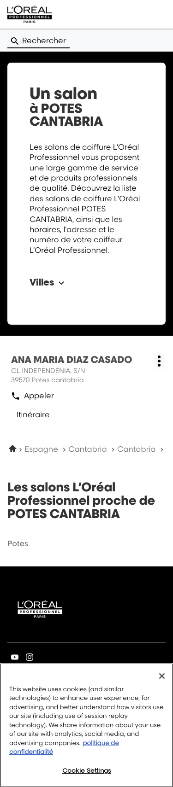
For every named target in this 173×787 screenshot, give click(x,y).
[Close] (162, 681)
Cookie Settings (86, 775)
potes (17, 543)
